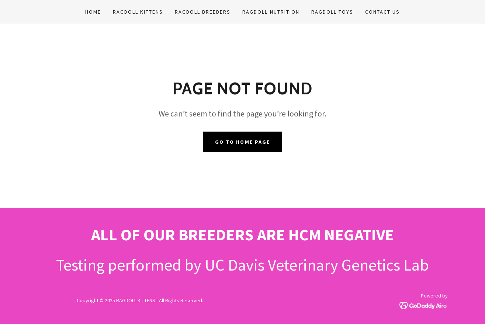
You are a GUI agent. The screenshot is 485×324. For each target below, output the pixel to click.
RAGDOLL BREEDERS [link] (203, 11)
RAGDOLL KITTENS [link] (138, 11)
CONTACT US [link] (382, 11)
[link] (423, 305)
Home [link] (93, 11)
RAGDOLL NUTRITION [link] (270, 11)
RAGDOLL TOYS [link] (332, 11)
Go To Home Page (242, 142)
